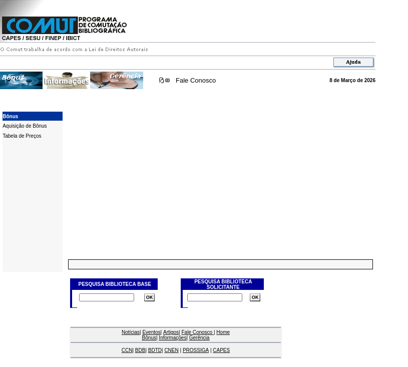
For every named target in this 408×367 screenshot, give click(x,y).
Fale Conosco (196, 80)
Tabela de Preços (22, 136)
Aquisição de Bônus (25, 126)
